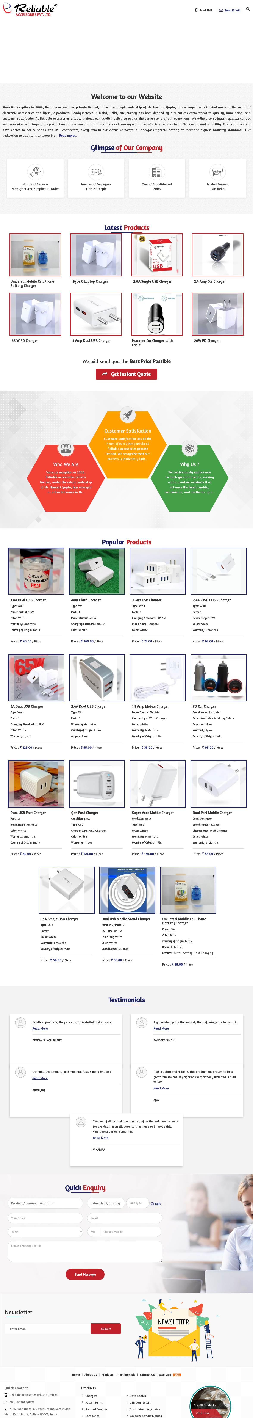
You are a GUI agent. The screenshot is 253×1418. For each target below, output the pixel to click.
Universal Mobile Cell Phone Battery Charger (32, 283)
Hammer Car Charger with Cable (152, 343)
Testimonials (126, 1374)
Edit (156, 1203)
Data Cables (138, 1396)
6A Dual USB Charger (26, 706)
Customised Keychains (145, 1409)
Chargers (91, 1396)
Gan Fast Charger (84, 813)
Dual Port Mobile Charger (212, 813)
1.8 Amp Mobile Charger (150, 706)
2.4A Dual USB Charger (89, 706)
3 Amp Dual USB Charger (91, 341)
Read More (40, 1028)
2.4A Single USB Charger (212, 600)
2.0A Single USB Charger (152, 281)
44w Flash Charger (86, 600)
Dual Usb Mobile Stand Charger (126, 919)
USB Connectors (140, 1402)
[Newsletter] (48, 1328)
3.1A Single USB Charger (59, 919)
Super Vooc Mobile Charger (153, 813)
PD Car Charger (204, 706)
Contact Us (147, 1374)
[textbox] (138, 1203)
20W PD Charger (207, 341)
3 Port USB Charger (146, 600)
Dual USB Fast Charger (28, 813)
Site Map (165, 1374)
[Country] (45, 1232)
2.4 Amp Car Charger (210, 281)
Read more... (68, 135)
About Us (90, 1374)
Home (76, 1374)
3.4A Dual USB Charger (28, 600)
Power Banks (94, 1402)
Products (107, 1374)
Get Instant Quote (126, 374)
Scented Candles (96, 1409)
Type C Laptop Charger (90, 281)
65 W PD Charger (25, 341)
